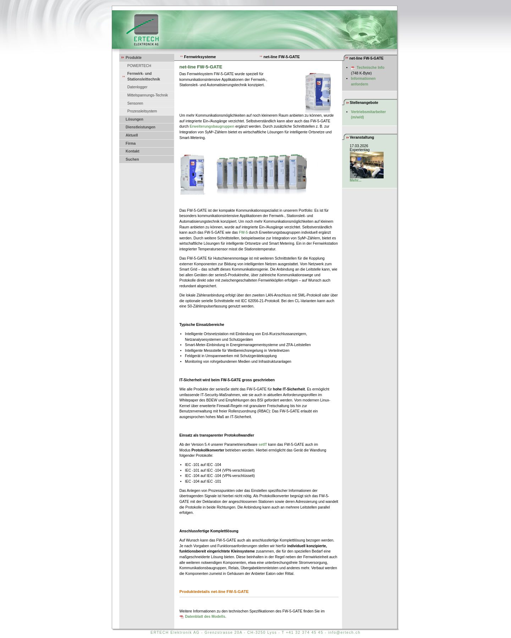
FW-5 (243, 232)
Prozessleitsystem (142, 111)
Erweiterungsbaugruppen (211, 126)
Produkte (134, 58)
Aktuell (132, 135)
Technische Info (370, 68)
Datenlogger (137, 87)
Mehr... (356, 180)
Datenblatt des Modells (205, 616)
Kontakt (132, 151)
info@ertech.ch (344, 632)
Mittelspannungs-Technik (147, 95)
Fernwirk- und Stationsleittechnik (143, 76)
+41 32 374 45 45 (304, 632)
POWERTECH (139, 66)
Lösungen (134, 119)
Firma (131, 143)
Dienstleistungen (140, 127)
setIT (262, 444)
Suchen (132, 159)
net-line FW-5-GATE (279, 57)
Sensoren (135, 103)
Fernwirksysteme (198, 57)
